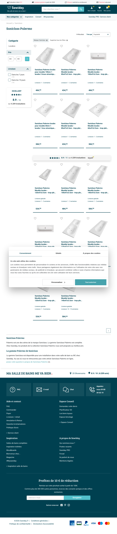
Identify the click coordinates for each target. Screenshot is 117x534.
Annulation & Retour (14, 420)
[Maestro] (100, 523)
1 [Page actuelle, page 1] (108, 331)
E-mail (42, 390)
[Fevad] (72, 523)
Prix (9, 52)
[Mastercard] (107, 523)
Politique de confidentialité (19, 524)
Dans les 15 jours (18, 81)
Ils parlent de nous (66, 457)
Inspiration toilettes (14, 446)
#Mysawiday (11, 461)
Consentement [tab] (25, 253)
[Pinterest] (65, 505)
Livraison (11, 69)
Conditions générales (39, 520)
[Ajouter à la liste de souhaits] (35, 46)
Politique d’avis (12, 427)
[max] (19, 59)
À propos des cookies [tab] (91, 253)
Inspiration (29, 17)
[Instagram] (68, 505)
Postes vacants (65, 446)
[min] (11, 59)
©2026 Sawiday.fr (21, 520)
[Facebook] (61, 505)
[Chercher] (81, 9)
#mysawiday (49, 17)
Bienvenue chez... (13, 453)
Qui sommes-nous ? (67, 443)
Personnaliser (58, 282)
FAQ (15, 389)
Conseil (38, 17)
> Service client (12, 433)
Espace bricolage (66, 417)
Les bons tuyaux (65, 413)
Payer (8, 413)
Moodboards (11, 450)
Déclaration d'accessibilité (43, 524)
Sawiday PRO (94, 17)
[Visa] (93, 523)
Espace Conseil (66, 401)
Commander (11, 410)
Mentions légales (66, 461)
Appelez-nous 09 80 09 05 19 (97, 389)
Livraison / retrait (13, 417)
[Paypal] (86, 523)
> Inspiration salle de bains (17, 466)
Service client (105, 17)
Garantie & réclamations (15, 424)
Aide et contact (13, 401)
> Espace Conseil (66, 422)
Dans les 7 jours (18, 75)
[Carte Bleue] (79, 523)
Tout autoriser (90, 282)
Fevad (61, 453)
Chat (68, 389)
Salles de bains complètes (16, 443)
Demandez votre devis (68, 406)
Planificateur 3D (65, 410)
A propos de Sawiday (69, 438)
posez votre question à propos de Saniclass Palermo (27, 362)
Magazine (10, 457)
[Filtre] (27, 59)
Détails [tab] (58, 253)
